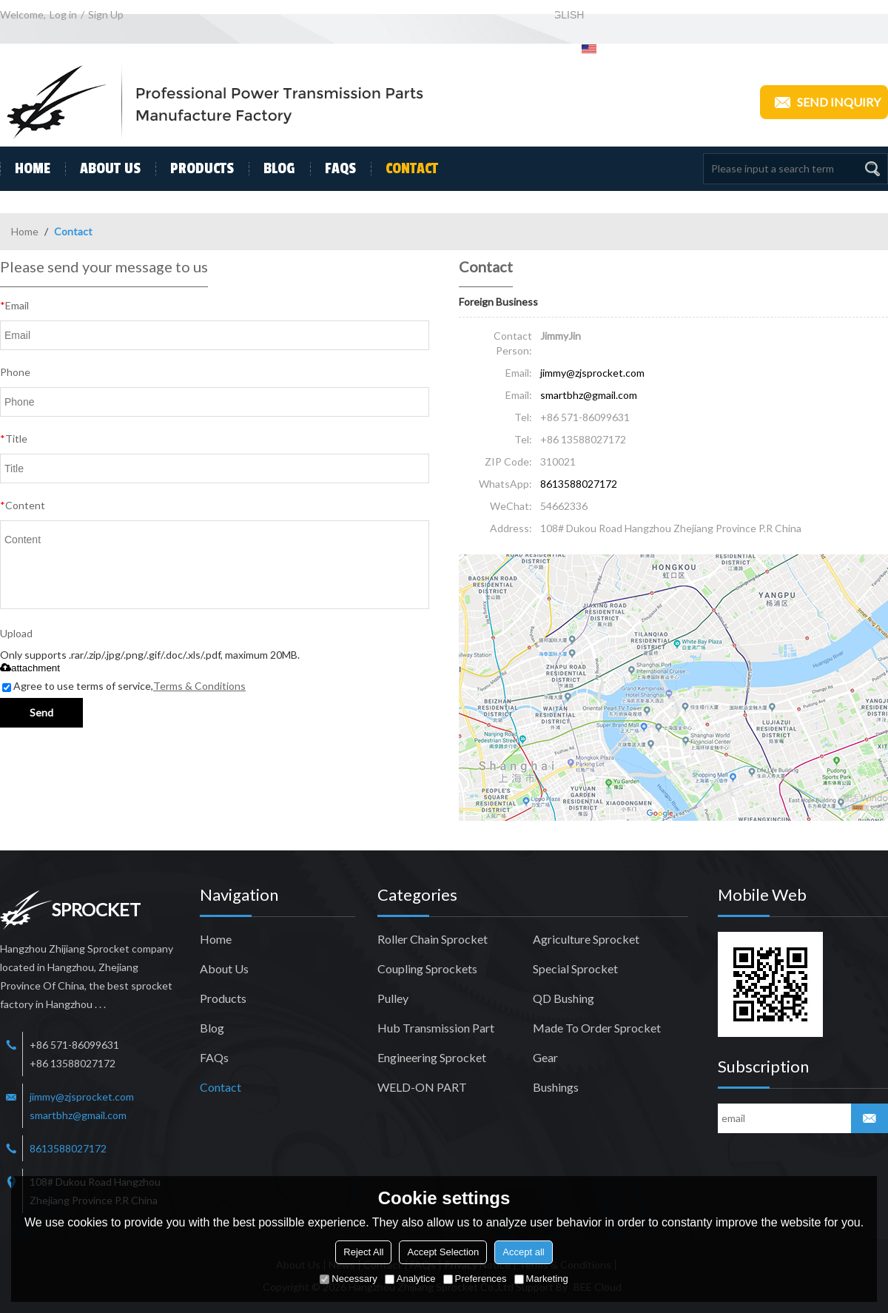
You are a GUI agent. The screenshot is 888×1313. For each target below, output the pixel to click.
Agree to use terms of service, (124, 685)
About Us (103, 169)
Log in (63, 14)
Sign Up (106, 14)
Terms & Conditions (199, 685)
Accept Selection (443, 1251)
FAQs (333, 169)
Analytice (410, 1278)
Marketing (541, 1278)
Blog (272, 169)
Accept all (523, 1251)
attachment (30, 668)
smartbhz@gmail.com (588, 395)
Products (194, 169)
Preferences (475, 1278)
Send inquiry (824, 102)
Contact (404, 169)
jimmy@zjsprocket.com (592, 372)
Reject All (363, 1251)
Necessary (348, 1278)
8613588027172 (578, 483)
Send (41, 712)
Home (25, 169)
